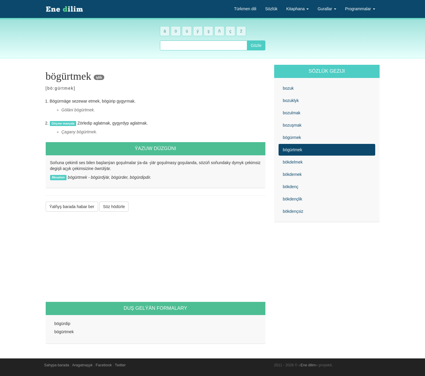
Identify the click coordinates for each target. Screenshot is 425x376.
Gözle (256, 45)
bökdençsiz (293, 211)
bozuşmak (292, 125)
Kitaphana (297, 8)
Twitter (120, 365)
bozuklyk (291, 100)
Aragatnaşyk (82, 365)
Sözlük (271, 8)
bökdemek (292, 174)
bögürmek (292, 137)
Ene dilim (308, 365)
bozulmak (292, 112)
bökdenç (290, 186)
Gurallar (327, 8)
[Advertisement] (155, 257)
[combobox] (203, 45)
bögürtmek (292, 149)
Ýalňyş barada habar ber (72, 206)
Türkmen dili (245, 8)
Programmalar (360, 8)
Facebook (104, 365)
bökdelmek (293, 162)
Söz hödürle (114, 206)
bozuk (288, 88)
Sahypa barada (56, 365)
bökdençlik (292, 199)
